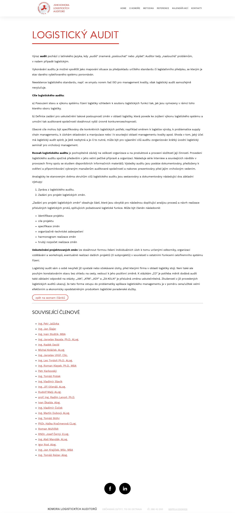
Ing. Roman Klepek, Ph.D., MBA (57, 365)
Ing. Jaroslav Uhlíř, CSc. (53, 355)
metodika (148, 8)
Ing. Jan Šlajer (47, 328)
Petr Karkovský (47, 370)
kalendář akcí (180, 8)
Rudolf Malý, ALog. (49, 391)
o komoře (134, 8)
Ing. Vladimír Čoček (50, 407)
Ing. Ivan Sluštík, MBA (52, 334)
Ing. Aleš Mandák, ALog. (53, 439)
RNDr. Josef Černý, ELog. (53, 434)
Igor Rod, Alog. (47, 444)
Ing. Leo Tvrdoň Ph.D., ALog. (55, 360)
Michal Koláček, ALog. (51, 349)
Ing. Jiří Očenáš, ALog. (52, 386)
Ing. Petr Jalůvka (48, 323)
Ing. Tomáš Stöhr (49, 418)
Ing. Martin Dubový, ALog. (54, 413)
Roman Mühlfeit (48, 428)
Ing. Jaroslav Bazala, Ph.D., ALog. (58, 339)
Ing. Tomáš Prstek (49, 376)
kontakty (196, 8)
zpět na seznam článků (50, 297)
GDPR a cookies (177, 509)
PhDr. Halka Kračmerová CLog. (57, 423)
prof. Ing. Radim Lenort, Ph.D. (56, 397)
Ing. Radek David (48, 344)
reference (163, 8)
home (123, 8)
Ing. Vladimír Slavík (50, 381)
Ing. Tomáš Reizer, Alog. (53, 455)
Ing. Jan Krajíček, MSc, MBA (55, 449)
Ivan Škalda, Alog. (49, 402)
